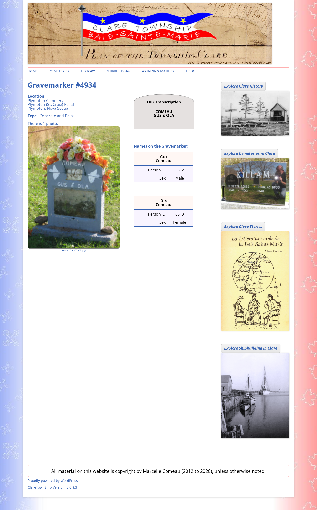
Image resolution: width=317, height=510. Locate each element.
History (88, 71)
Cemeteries (59, 71)
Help (190, 71)
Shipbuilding (118, 71)
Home (33, 71)
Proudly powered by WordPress (53, 480)
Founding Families (157, 71)
